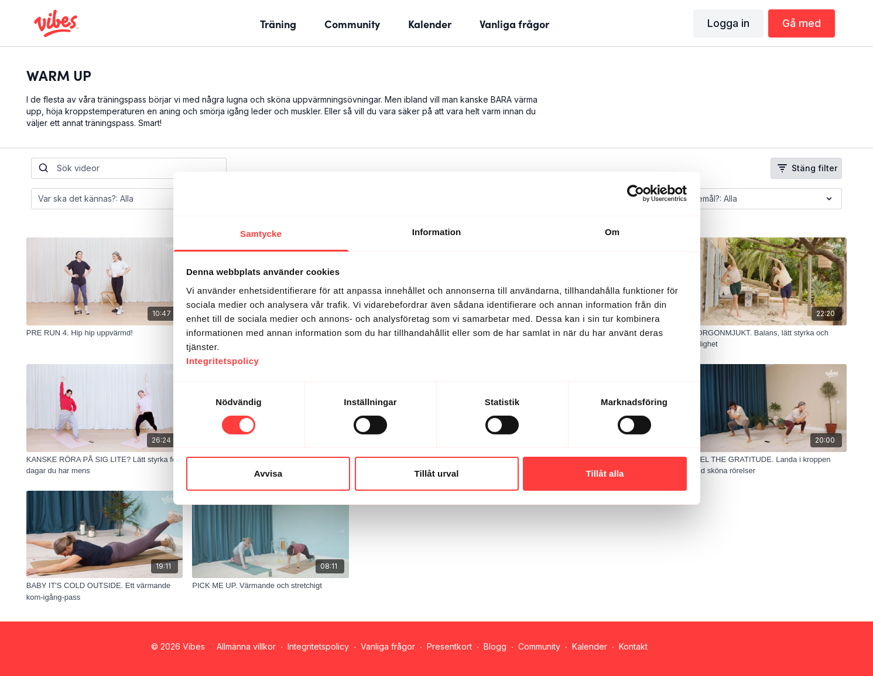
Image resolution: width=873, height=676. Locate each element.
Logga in (728, 23)
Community (539, 646)
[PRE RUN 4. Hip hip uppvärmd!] (104, 333)
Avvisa (268, 473)
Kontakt (633, 646)
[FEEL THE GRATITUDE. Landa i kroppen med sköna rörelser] (768, 465)
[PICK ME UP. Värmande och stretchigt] (270, 586)
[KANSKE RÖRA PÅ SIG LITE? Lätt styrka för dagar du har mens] (104, 465)
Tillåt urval (437, 473)
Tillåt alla (605, 473)
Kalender (589, 646)
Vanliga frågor (388, 646)
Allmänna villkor (246, 646)
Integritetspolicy (318, 646)
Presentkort (449, 646)
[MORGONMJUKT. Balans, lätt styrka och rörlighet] (768, 338)
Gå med (801, 23)
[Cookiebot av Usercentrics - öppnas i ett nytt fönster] (635, 193)
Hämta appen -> (689, 646)
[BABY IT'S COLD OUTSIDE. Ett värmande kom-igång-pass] (104, 591)
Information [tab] (436, 231)
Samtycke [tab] (261, 233)
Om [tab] (612, 231)
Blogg (495, 646)
